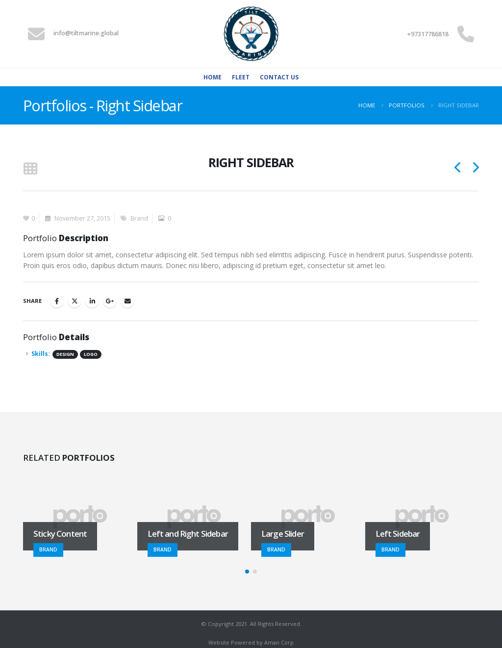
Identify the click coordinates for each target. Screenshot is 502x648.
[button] (30, 169)
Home (212, 77)
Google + (110, 301)
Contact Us (279, 77)
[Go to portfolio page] (80, 516)
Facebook (57, 301)
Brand (139, 218)
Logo (91, 354)
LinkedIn (92, 301)
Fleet (241, 77)
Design (65, 354)
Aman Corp (279, 642)
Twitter (74, 301)
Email (127, 301)
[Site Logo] (251, 33)
